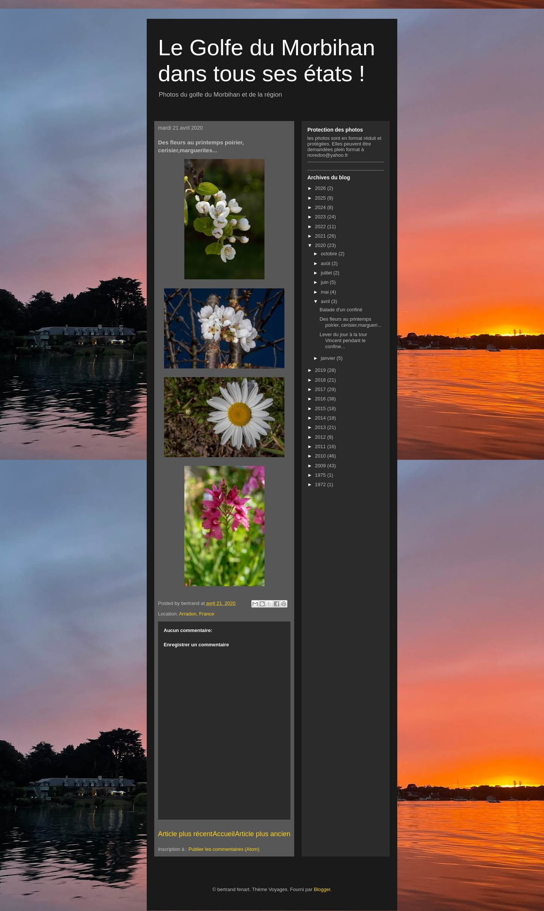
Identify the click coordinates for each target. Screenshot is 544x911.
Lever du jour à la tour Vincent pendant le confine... (343, 340)
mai (325, 292)
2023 (321, 217)
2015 (321, 408)
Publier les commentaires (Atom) (224, 849)
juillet (327, 273)
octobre (330, 253)
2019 (321, 370)
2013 (321, 427)
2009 (321, 465)
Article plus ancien (262, 834)
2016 (321, 399)
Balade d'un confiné (340, 309)
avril (326, 301)
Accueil (224, 834)
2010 (321, 456)
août (326, 263)
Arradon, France (196, 614)
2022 (321, 226)
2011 (321, 446)
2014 (321, 418)
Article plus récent (185, 834)
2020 (321, 245)
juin (325, 282)
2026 (321, 188)
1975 (321, 475)
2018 (321, 380)
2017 (321, 389)
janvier (329, 358)
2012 (321, 437)
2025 (321, 198)
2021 (321, 236)
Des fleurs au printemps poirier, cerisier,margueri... (350, 322)
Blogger (322, 889)
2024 (321, 207)
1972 (321, 484)
